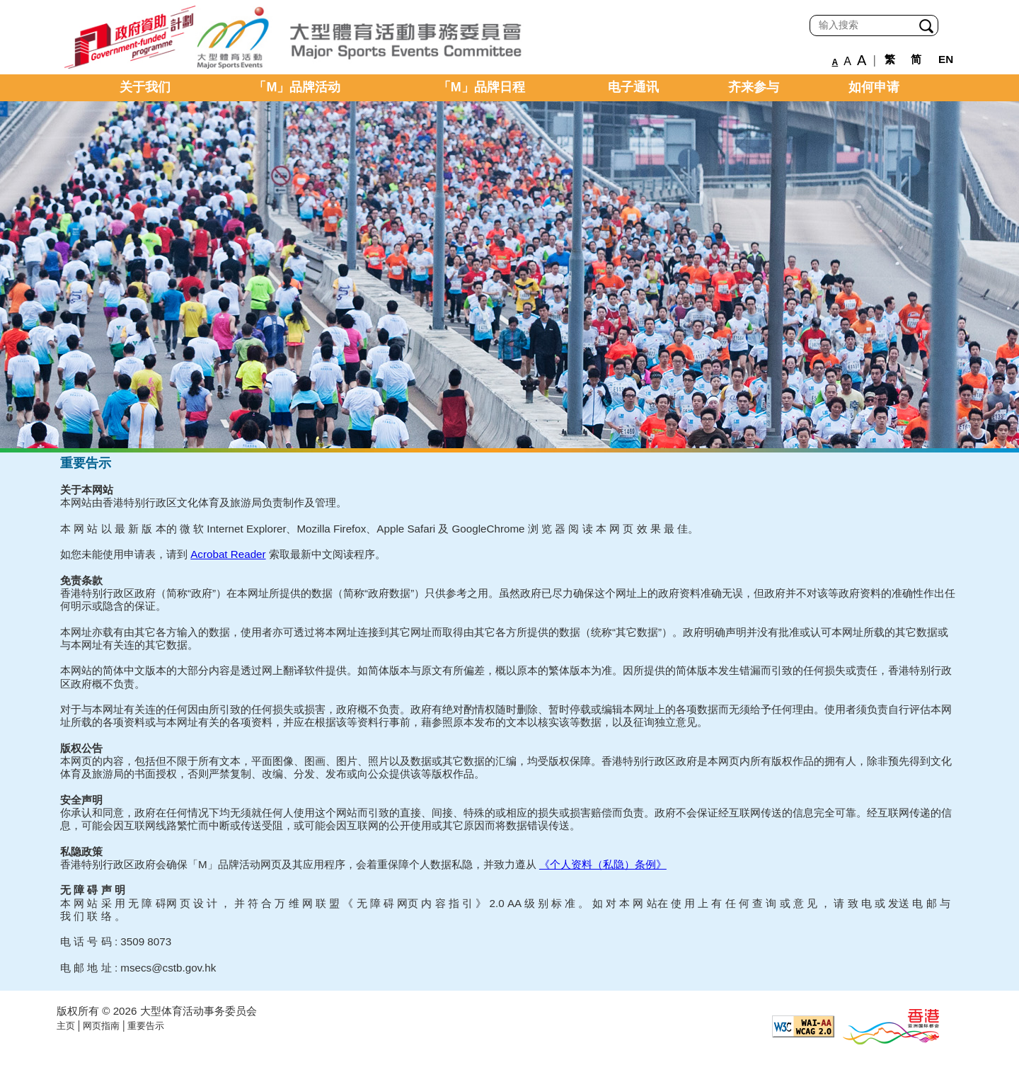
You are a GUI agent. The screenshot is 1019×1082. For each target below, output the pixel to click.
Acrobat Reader (227, 554)
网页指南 (101, 1025)
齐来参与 (753, 87)
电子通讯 (633, 87)
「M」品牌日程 (481, 87)
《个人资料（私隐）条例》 (603, 864)
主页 (66, 1025)
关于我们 (145, 87)
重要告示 (145, 1025)
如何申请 (873, 87)
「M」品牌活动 (296, 87)
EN (945, 59)
